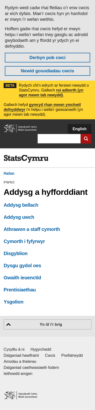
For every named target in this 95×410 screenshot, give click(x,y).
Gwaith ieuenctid (22, 277)
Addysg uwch (19, 217)
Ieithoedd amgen (18, 374)
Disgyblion (16, 253)
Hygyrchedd (40, 349)
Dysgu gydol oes (22, 265)
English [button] (80, 129)
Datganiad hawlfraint (21, 355)
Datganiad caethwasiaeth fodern (31, 367)
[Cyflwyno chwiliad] (86, 139)
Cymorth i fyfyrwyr (24, 241)
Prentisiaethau (20, 289)
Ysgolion (13, 301)
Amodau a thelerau (20, 361)
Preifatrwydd (72, 355)
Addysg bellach (21, 205)
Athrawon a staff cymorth (32, 229)
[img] (26, 159)
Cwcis (50, 355)
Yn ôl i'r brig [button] (51, 324)
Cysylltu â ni (14, 349)
